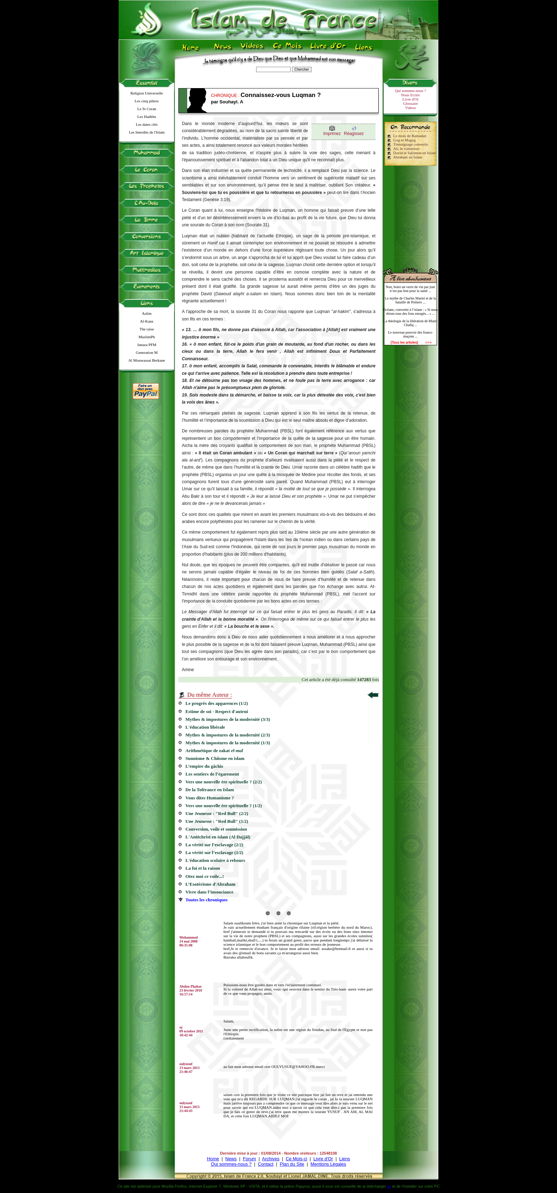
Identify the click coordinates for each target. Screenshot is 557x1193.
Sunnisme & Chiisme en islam (214, 758)
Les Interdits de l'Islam (147, 132)
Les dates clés (146, 124)
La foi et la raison (205, 868)
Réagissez (354, 133)
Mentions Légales (328, 1164)
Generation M (146, 352)
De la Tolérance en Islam (209, 789)
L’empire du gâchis (205, 766)
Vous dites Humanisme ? (209, 797)
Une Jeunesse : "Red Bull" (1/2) (216, 821)
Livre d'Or (410, 99)
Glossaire (410, 103)
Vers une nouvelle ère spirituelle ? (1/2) (223, 805)
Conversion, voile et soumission (216, 829)
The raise (147, 329)
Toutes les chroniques (206, 899)
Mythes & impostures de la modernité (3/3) (227, 719)
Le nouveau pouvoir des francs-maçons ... (410, 334)
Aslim (147, 313)
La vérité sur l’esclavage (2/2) (214, 844)
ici (389, 1186)
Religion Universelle (146, 93)
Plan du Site (292, 1164)
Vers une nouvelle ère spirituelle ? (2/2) (223, 781)
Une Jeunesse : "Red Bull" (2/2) (216, 813)
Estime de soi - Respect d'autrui (216, 711)
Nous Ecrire (410, 95)
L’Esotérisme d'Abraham (210, 884)
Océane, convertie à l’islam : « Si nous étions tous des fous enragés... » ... (410, 311)
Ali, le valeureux (406, 148)
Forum (249, 1158)
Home (213, 1158)
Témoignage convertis (410, 144)
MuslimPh (147, 337)
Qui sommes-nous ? (410, 90)
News (231, 1158)
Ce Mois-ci (296, 1158)
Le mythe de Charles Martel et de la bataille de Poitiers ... (410, 300)
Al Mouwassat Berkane (146, 360)
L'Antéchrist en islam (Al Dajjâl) (217, 837)
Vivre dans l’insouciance (209, 892)
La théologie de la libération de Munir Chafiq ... (410, 323)
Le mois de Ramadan (409, 136)
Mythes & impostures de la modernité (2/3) (227, 735)
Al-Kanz (146, 321)
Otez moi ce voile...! (205, 876)
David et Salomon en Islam (414, 153)
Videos (410, 108)
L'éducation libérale (205, 727)
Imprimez (332, 133)
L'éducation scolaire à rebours (215, 860)
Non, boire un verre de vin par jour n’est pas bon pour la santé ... (410, 289)
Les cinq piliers (147, 101)
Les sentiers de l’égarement (212, 774)
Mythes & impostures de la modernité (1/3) (227, 742)
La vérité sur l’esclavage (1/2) (214, 852)
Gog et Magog (404, 140)
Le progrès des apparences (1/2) (216, 703)
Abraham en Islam (407, 157)
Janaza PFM (146, 344)
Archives (271, 1158)
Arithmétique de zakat (214, 750)
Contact (266, 1164)
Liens (344, 1158)
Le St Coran (146, 109)
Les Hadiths (146, 116)
